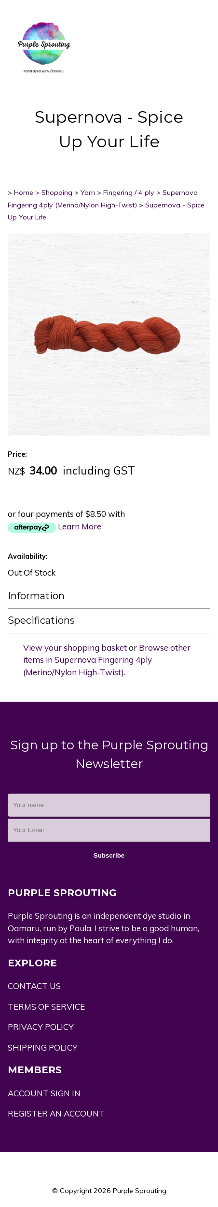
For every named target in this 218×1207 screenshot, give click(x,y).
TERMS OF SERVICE (46, 1007)
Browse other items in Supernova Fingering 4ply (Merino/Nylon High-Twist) (107, 659)
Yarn (88, 192)
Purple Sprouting (139, 1190)
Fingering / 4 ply (128, 192)
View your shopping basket (75, 647)
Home (23, 192)
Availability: (28, 556)
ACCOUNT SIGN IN (44, 1093)
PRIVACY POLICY (41, 1027)
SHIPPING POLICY (43, 1047)
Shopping (56, 192)
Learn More (79, 526)
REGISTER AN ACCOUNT (56, 1113)
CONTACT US (34, 986)
